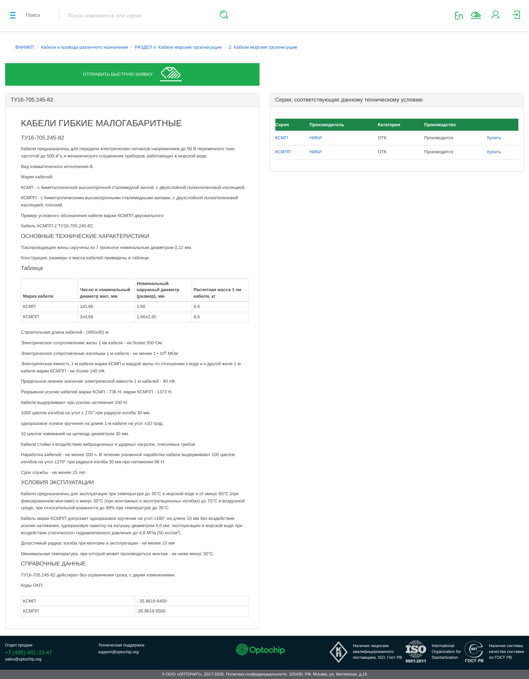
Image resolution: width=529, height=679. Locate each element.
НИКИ (316, 137)
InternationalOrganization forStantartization (446, 651)
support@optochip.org (118, 652)
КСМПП (283, 151)
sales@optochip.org (23, 659)
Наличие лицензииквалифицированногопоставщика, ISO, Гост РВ (377, 651)
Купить (494, 137)
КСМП (281, 137)
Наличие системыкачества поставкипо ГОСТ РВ (506, 651)
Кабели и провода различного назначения (84, 47)
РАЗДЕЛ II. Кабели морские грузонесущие (178, 47)
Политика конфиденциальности (256, 674)
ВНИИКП (24, 47)
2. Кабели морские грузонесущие (263, 47)
